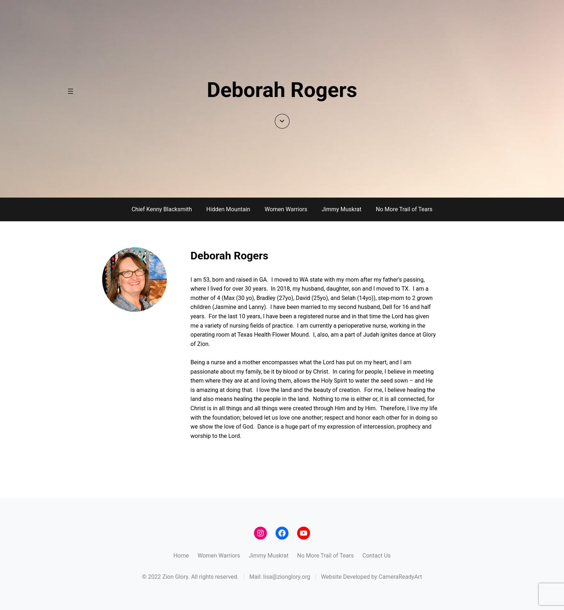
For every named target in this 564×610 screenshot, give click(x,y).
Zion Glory (175, 576)
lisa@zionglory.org (286, 576)
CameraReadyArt (400, 576)
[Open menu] (70, 91)
